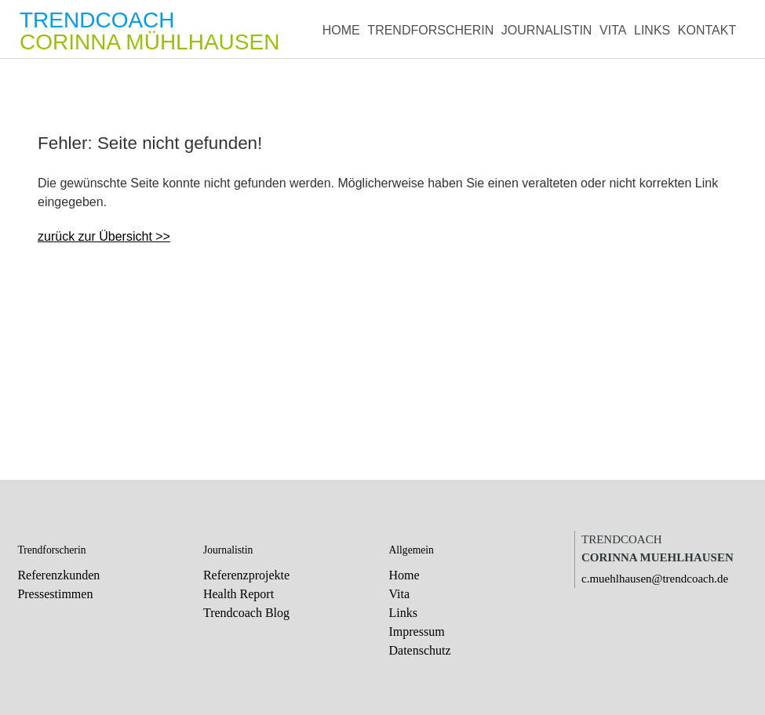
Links (652, 30)
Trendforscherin (430, 30)
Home (341, 30)
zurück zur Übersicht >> (104, 236)
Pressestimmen (55, 594)
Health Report (238, 594)
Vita (612, 30)
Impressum (416, 631)
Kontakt (707, 30)
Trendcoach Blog (246, 612)
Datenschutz (419, 650)
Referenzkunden (58, 575)
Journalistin (546, 30)
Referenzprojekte (246, 575)
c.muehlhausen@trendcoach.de (654, 578)
